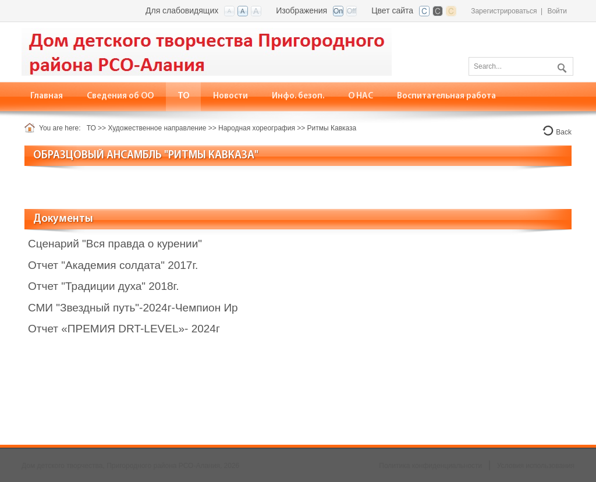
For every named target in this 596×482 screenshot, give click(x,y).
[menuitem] (120, 96)
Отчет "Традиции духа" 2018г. (103, 286)
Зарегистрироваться (504, 11)
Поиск (560, 66)
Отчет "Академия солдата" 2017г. (113, 265)
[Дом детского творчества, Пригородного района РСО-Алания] (207, 51)
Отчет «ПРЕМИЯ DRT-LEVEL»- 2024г (124, 328)
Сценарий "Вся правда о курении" (115, 244)
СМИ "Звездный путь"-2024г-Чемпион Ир (133, 308)
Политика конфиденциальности (430, 466)
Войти (557, 11)
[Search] (521, 66)
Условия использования (535, 466)
